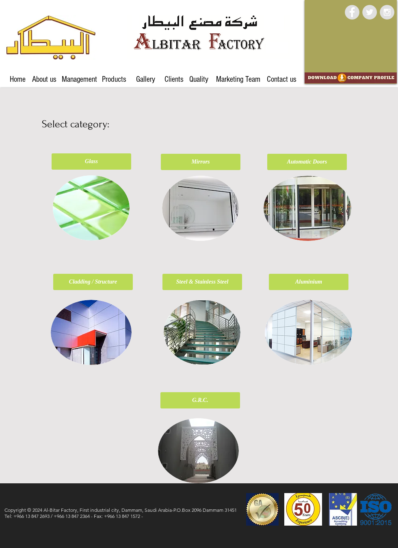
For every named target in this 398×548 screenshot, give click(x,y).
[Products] (114, 79)
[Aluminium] (308, 282)
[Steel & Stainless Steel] (202, 282)
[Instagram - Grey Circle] (387, 12)
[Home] (17, 79)
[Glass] (91, 161)
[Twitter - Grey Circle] (369, 12)
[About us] (44, 79)
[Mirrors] (200, 162)
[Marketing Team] (238, 79)
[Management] (79, 79)
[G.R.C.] (200, 400)
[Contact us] (281, 79)
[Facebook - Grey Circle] (352, 12)
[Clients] (174, 79)
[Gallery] (145, 79)
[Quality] (198, 79)
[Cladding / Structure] (93, 282)
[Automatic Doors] (307, 162)
